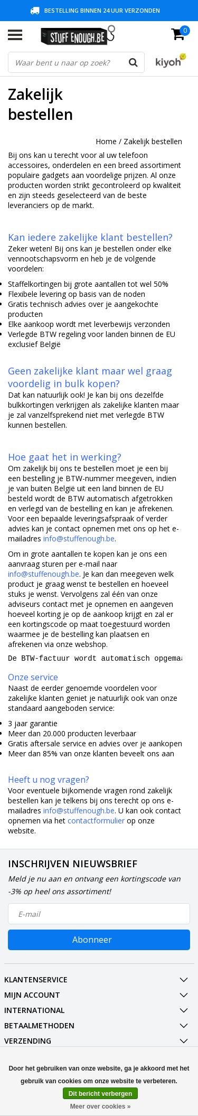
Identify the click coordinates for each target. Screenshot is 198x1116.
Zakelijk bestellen (153, 141)
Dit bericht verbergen (101, 1094)
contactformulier (96, 824)
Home (106, 141)
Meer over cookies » (100, 1106)
